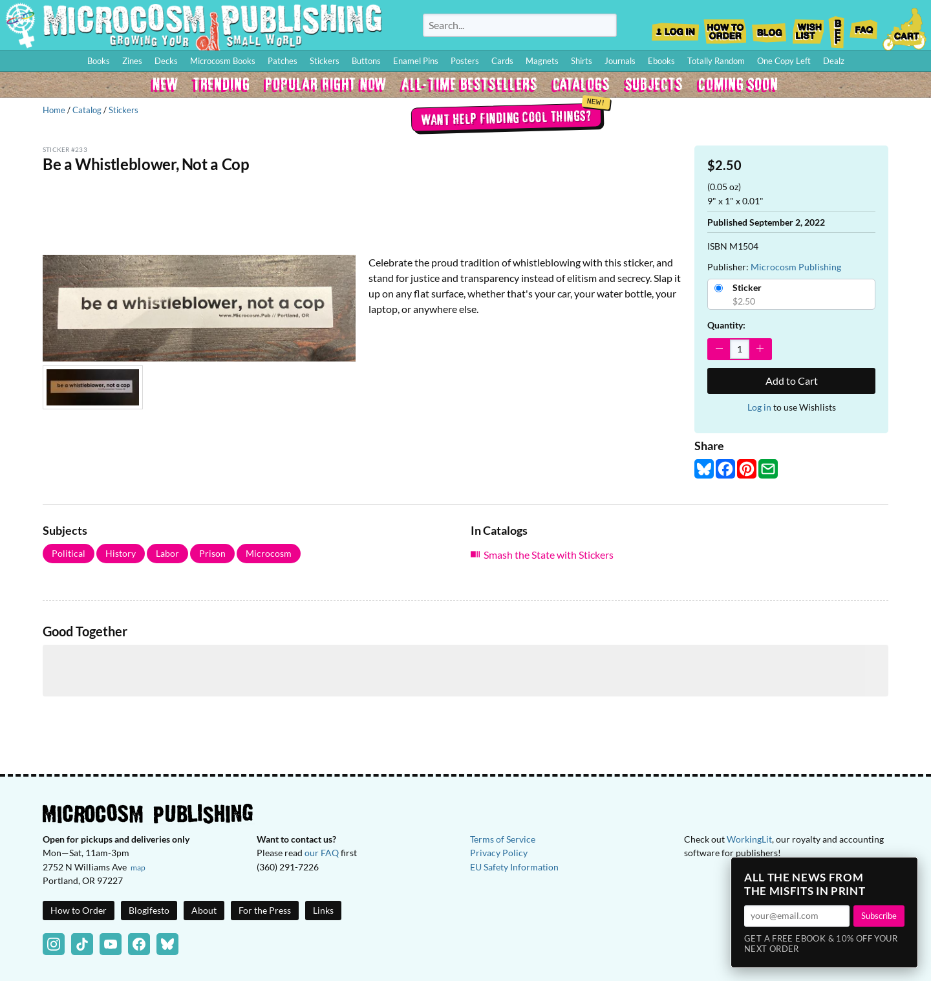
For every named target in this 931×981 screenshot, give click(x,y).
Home (54, 110)
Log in (759, 407)
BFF (836, 27)
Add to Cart (791, 380)
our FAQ (322, 852)
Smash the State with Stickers (549, 554)
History (120, 553)
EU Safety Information (514, 866)
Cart (905, 27)
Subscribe (879, 916)
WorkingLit (749, 839)
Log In (675, 27)
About (204, 910)
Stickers (123, 110)
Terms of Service (502, 839)
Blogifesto (149, 910)
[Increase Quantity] (760, 349)
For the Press (265, 910)
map (138, 867)
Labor (167, 553)
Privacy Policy (499, 852)
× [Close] (904, 871)
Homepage (194, 25)
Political (68, 553)
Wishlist (807, 27)
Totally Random (716, 61)
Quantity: (726, 324)
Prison (212, 553)
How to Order (724, 27)
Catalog (87, 110)
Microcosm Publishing (796, 266)
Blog (769, 27)
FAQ (864, 27)
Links (323, 910)
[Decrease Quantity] (719, 349)
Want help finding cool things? (506, 117)
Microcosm (269, 553)
